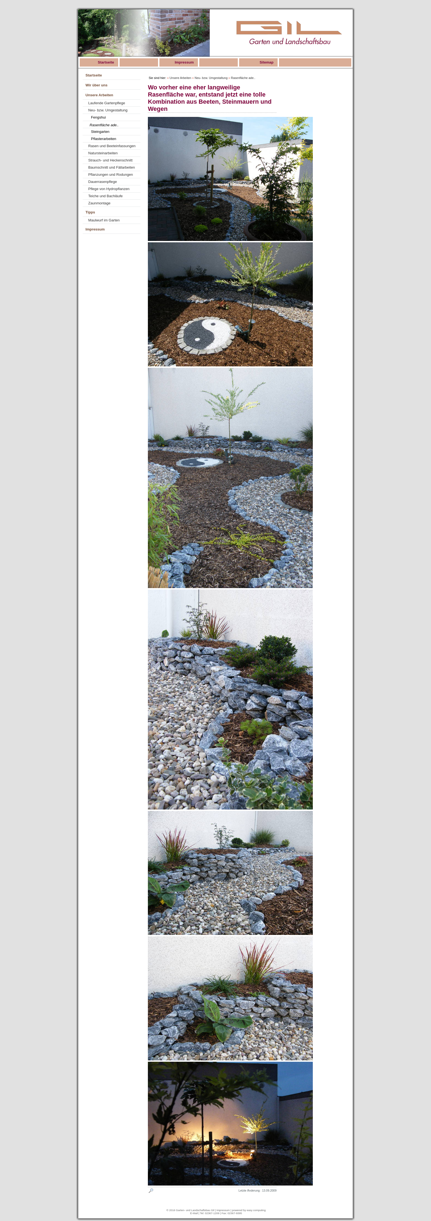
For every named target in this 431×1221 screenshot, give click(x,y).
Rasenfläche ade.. (104, 125)
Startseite (106, 62)
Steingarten (100, 132)
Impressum (184, 62)
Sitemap (266, 62)
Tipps (90, 212)
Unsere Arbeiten (99, 95)
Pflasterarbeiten (103, 139)
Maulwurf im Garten (104, 220)
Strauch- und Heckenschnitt (110, 160)
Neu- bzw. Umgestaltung (108, 110)
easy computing (256, 1210)
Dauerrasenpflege (102, 182)
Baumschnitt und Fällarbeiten (111, 167)
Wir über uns (96, 85)
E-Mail (194, 1213)
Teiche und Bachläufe (105, 196)
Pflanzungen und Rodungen (110, 174)
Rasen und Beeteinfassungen (112, 146)
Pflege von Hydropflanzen (108, 189)
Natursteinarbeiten (103, 153)
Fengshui (98, 117)
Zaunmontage (99, 203)
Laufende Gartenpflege (106, 103)
